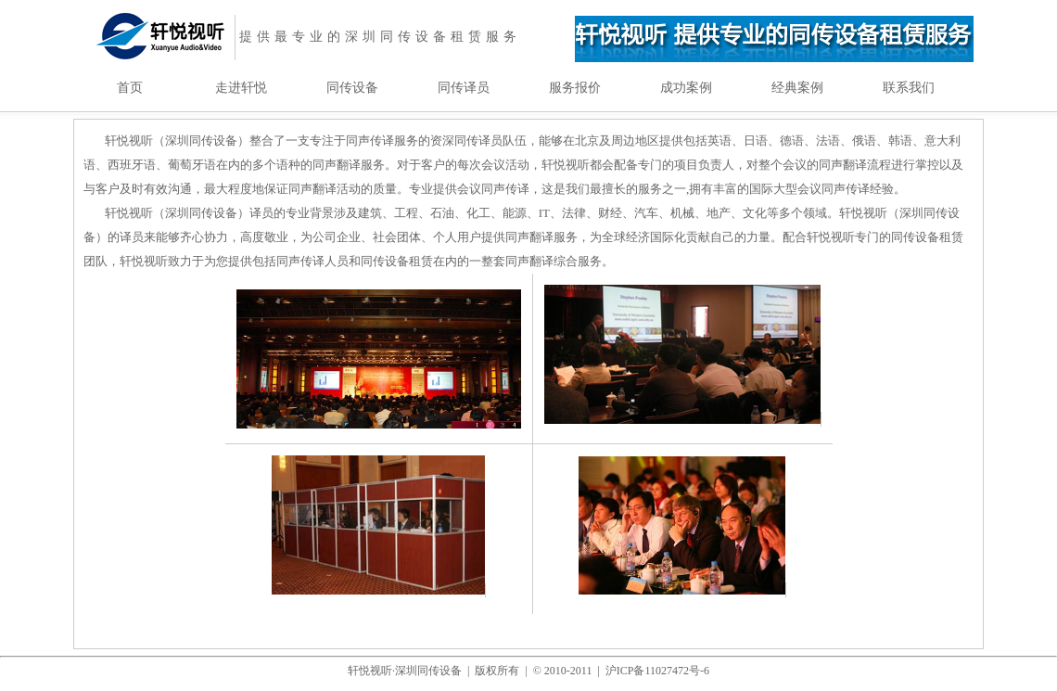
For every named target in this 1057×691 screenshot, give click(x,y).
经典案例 (797, 88)
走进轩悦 (241, 88)
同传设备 (352, 88)
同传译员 (464, 88)
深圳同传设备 (428, 670)
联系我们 (909, 88)
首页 (130, 88)
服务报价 (575, 88)
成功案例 (686, 88)
